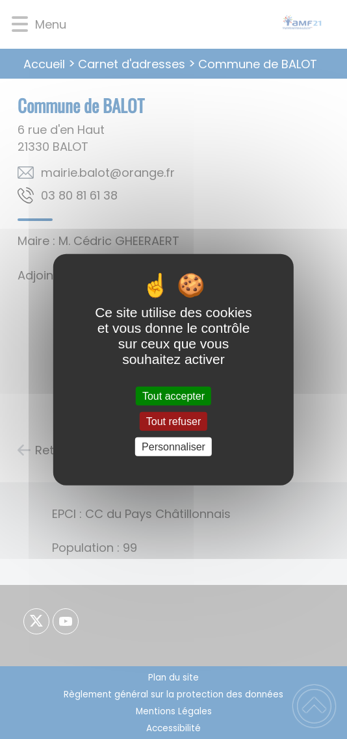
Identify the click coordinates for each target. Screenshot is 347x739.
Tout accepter (173, 395)
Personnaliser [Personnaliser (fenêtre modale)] (173, 446)
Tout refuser (173, 420)
